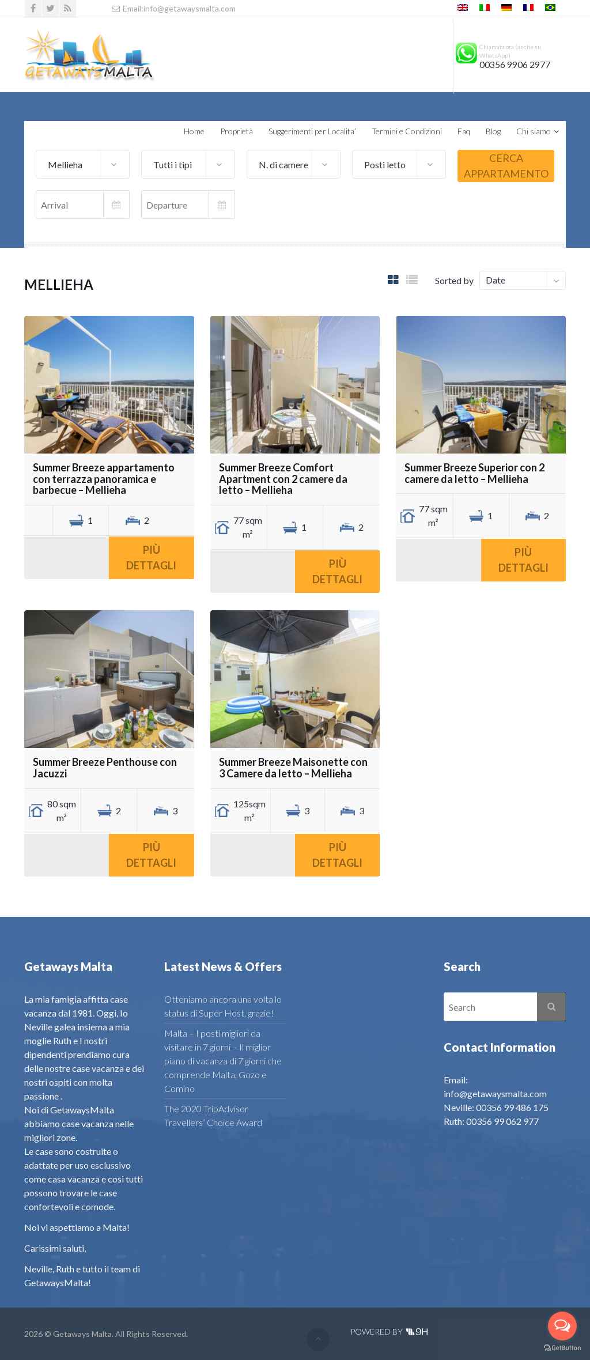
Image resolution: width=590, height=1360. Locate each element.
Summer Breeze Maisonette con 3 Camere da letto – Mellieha (293, 767)
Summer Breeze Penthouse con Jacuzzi (105, 767)
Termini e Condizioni (407, 131)
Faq (463, 131)
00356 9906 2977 (514, 64)
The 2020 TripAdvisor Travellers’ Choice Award (213, 1115)
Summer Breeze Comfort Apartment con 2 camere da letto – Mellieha (283, 479)
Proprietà (236, 131)
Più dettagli (151, 557)
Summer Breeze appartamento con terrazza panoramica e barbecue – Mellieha (104, 479)
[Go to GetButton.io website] (562, 1348)
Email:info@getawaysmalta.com (173, 8)
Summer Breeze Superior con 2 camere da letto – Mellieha (474, 473)
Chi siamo (533, 131)
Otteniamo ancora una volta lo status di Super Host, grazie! (223, 1005)
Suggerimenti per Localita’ (312, 131)
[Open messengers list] (562, 1326)
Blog (493, 131)
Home (194, 131)
